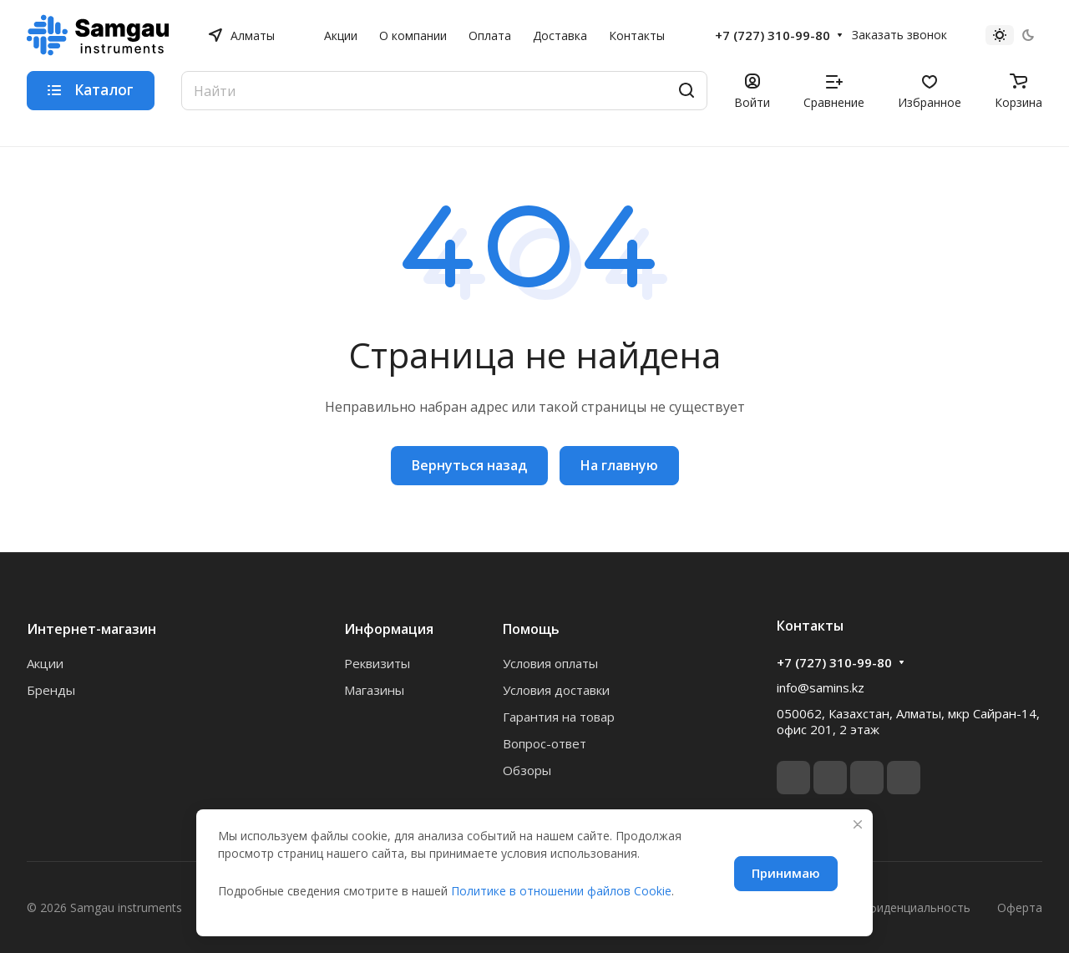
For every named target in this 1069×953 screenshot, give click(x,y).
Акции (45, 663)
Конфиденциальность (908, 907)
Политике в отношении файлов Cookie (561, 891)
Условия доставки (556, 690)
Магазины (374, 690)
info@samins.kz (820, 687)
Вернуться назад (469, 465)
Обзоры (527, 770)
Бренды (51, 690)
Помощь (531, 629)
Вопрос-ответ (544, 743)
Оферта (1019, 907)
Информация (388, 629)
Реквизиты (377, 663)
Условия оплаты (550, 663)
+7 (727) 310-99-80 (772, 35)
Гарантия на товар (559, 716)
